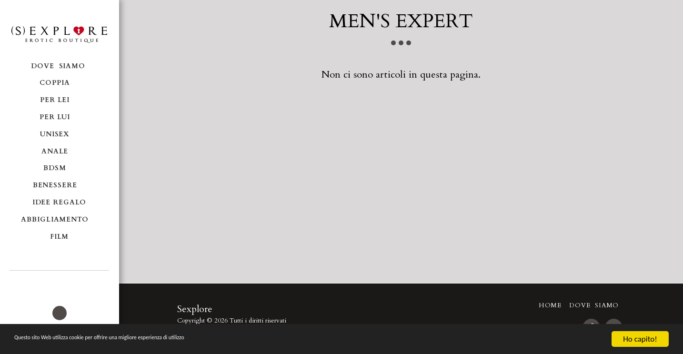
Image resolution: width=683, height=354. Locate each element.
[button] (59, 283)
